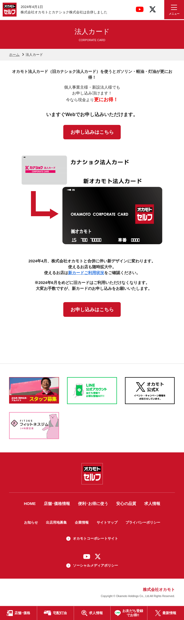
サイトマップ (107, 522)
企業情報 (82, 522)
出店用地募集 (56, 522)
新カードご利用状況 (86, 273)
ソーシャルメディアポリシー (95, 565)
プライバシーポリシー (143, 522)
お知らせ (31, 522)
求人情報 (152, 503)
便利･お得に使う (93, 503)
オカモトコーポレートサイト (95, 538)
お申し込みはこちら (92, 132)
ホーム (14, 55)
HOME (30, 503)
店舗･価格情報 (57, 503)
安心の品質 (126, 503)
